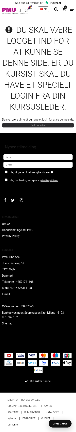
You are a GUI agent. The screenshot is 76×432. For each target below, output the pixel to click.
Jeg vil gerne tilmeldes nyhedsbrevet (36, 171)
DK (43, 9)
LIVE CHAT (60, 423)
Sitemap (7, 323)
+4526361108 (23, 287)
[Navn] (38, 156)
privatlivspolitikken (49, 180)
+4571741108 (25, 281)
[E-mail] (38, 164)
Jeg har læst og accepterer (34, 180)
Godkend (13, 188)
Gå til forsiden (37, 125)
